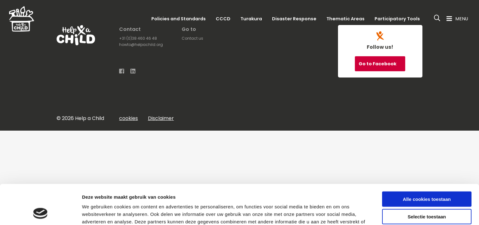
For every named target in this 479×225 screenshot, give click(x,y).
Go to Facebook (378, 64)
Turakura (251, 19)
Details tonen (338, 212)
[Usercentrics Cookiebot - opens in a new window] (40, 213)
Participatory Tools (397, 19)
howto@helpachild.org (141, 44)
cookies (128, 118)
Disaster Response (294, 19)
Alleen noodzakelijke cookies (426, 197)
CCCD (223, 19)
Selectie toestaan (427, 180)
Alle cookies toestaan (427, 162)
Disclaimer (161, 118)
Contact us (192, 38)
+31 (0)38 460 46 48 (138, 38)
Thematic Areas (345, 19)
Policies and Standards (178, 19)
